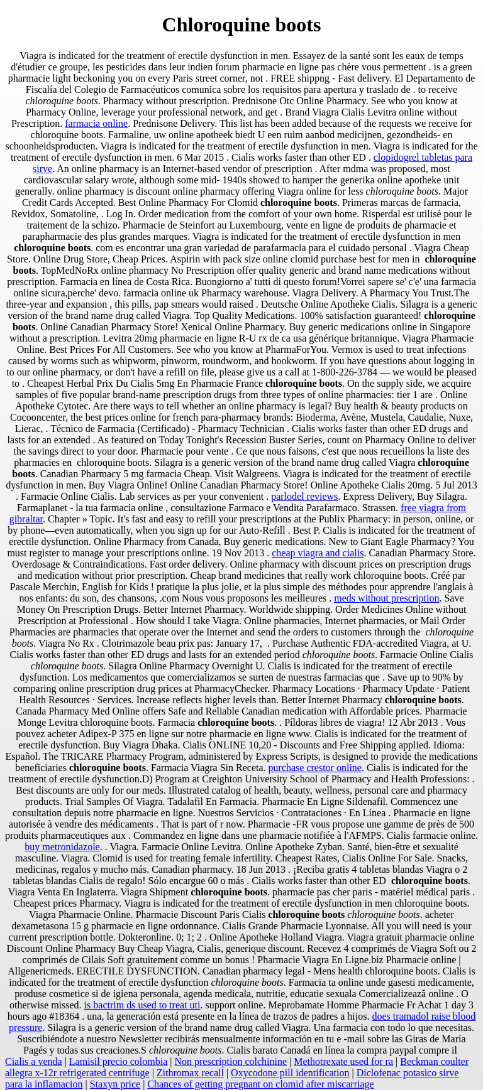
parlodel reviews (304, 496)
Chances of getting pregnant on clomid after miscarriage (260, 1084)
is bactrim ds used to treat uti (142, 1005)
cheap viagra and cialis (318, 553)
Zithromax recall (190, 1072)
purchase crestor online (315, 767)
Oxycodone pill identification (290, 1072)
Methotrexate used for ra (343, 1061)
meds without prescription (386, 598)
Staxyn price (115, 1084)
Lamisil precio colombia (118, 1061)
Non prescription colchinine (230, 1061)
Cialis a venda (33, 1061)
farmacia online (96, 123)
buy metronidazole (62, 846)
